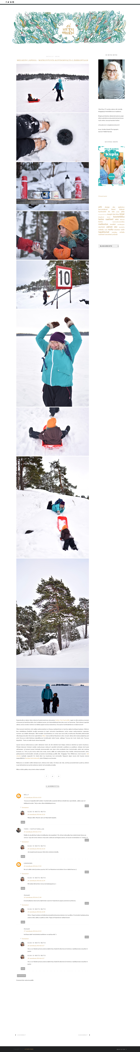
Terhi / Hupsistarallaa (34, 829)
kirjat (122, 214)
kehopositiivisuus (102, 214)
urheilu (122, 232)
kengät (109, 214)
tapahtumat (103, 232)
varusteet (108, 234)
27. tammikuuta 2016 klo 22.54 (32, 931)
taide (122, 230)
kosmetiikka (118, 216)
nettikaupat (120, 224)
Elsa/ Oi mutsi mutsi (37, 811)
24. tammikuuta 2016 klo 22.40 (36, 912)
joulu (117, 211)
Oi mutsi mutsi (102, 196)
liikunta (122, 219)
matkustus (50, 56)
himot (113, 209)
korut (108, 217)
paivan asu (112, 226)
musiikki (113, 224)
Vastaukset (25, 807)
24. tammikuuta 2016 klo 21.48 (32, 897)
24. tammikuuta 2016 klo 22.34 (36, 880)
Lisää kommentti (21, 975)
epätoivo (121, 207)
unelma (57, 56)
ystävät (115, 234)
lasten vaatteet (106, 219)
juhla (122, 212)
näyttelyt (101, 227)
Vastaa (86, 805)
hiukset (121, 209)
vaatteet (101, 234)
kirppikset (101, 217)
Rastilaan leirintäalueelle (32, 758)
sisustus (117, 230)
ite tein (111, 212)
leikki (117, 219)
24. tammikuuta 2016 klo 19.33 (32, 866)
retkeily (101, 230)
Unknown (28, 863)
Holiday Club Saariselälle (62, 720)
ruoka (110, 229)
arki (100, 207)
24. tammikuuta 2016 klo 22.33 (36, 849)
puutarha (121, 227)
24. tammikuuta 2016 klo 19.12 (32, 832)
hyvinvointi (102, 212)
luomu (100, 222)
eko (114, 207)
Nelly (26, 795)
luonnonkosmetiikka (118, 222)
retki (105, 229)
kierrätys (116, 214)
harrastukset (103, 209)
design (107, 207)
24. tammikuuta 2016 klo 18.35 (32, 797)
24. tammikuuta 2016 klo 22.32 (36, 814)
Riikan (44, 736)
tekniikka (114, 232)
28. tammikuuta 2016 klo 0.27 (36, 945)
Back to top (122, 1049)
